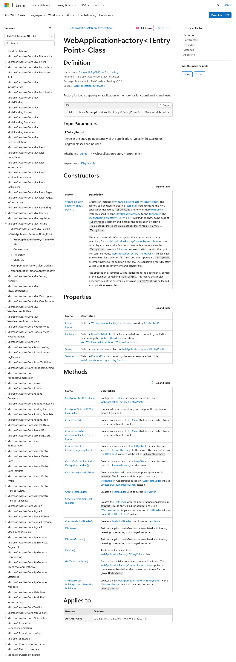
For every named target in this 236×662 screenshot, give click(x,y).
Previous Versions (34, 650)
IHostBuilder (108, 480)
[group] (118, 112)
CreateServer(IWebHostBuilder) (118, 484)
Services (70, 356)
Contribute (67, 650)
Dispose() (70, 528)
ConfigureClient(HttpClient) (80, 398)
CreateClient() (152, 323)
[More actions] (169, 28)
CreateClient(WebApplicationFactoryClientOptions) (79, 435)
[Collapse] (50, 28)
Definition (189, 35)
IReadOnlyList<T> (101, 334)
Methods (188, 49)
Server (69, 349)
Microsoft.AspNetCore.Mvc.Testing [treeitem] (30, 196)
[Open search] (218, 5)
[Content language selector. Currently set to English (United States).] (21, 642)
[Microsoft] (6, 5)
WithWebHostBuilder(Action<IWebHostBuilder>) (108, 342)
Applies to (189, 54)
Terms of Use (136, 650)
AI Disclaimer (11, 650)
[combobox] (29, 36)
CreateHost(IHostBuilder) (79, 472)
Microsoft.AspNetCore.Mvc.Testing (92, 28)
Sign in (228, 5)
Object (84, 153)
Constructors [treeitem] (20, 217)
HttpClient (157, 209)
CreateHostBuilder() (76, 491)
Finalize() (70, 550)
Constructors (190, 40)
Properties (189, 45)
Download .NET (220, 15)
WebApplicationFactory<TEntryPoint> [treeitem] (33, 209)
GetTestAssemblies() (76, 561)
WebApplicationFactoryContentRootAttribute (132, 241)
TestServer (131, 205)
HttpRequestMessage (128, 214)
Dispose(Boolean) (75, 539)
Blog (50, 650)
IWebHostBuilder (109, 338)
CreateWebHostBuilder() (79, 521)
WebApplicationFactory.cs (88, 85)
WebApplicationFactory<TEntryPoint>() (74, 205)
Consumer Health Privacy (107, 650)
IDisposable (87, 163)
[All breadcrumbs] (67, 28)
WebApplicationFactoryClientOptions (112, 323)
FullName (122, 249)
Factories (70, 334)
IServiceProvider (100, 356)
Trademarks (155, 650)
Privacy (82, 650)
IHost (117, 472)
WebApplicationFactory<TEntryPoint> (137, 201)
